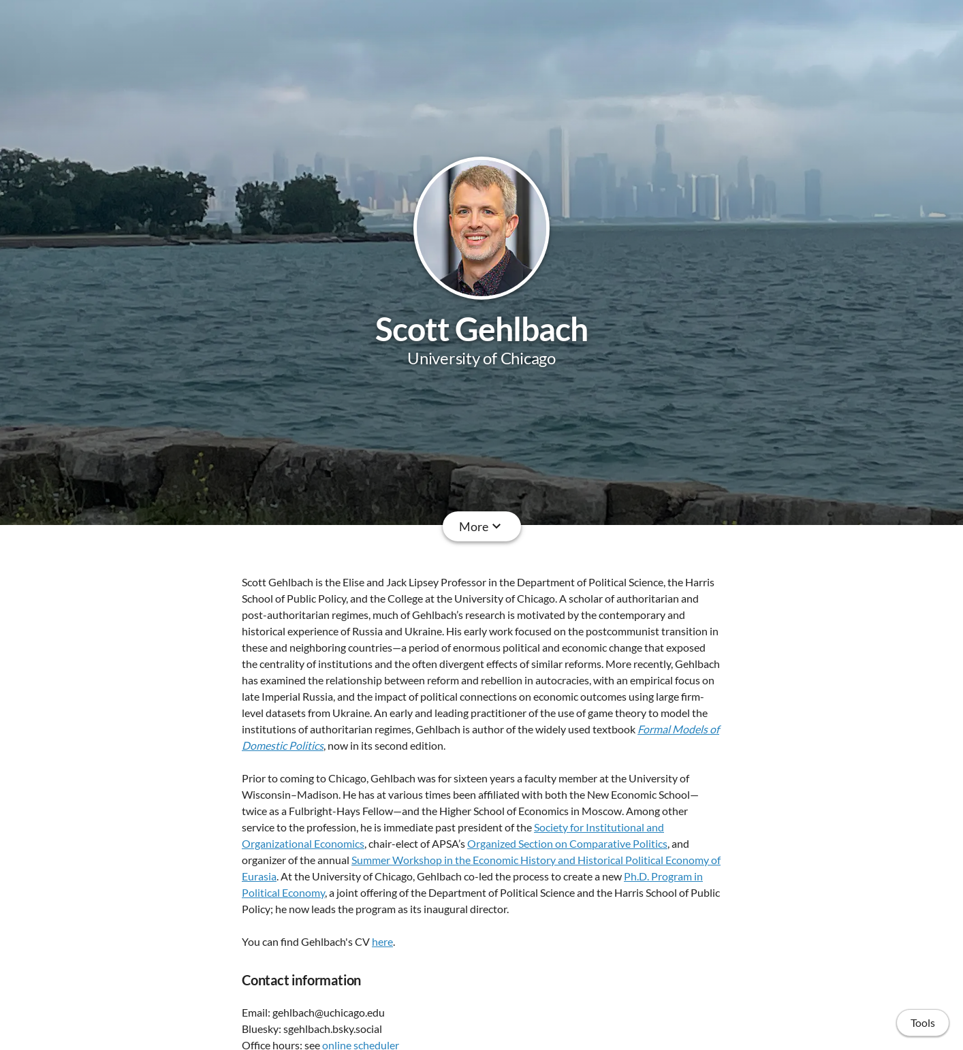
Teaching (452, 526)
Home (330, 526)
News (507, 526)
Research (388, 526)
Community (571, 526)
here (382, 941)
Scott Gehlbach (481, 328)
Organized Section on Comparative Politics (567, 843)
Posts (634, 526)
